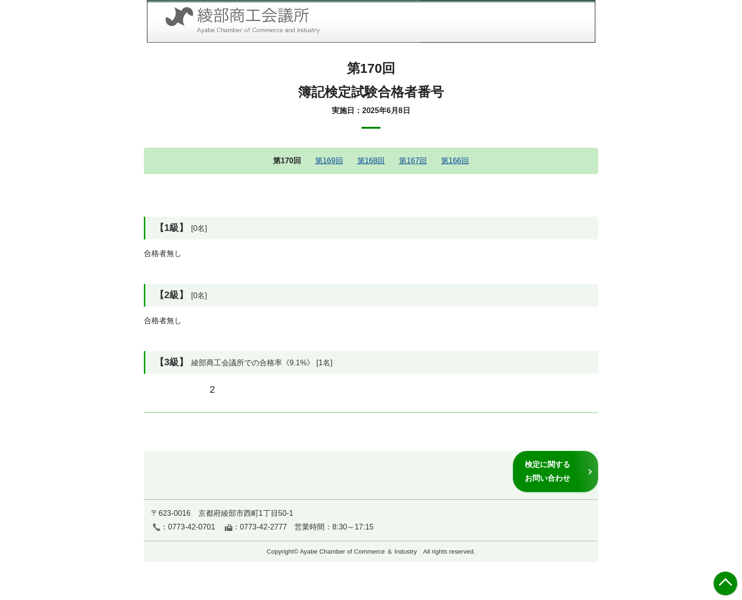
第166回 (455, 161)
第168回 (371, 161)
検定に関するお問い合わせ (547, 471)
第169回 (329, 161)
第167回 (413, 161)
